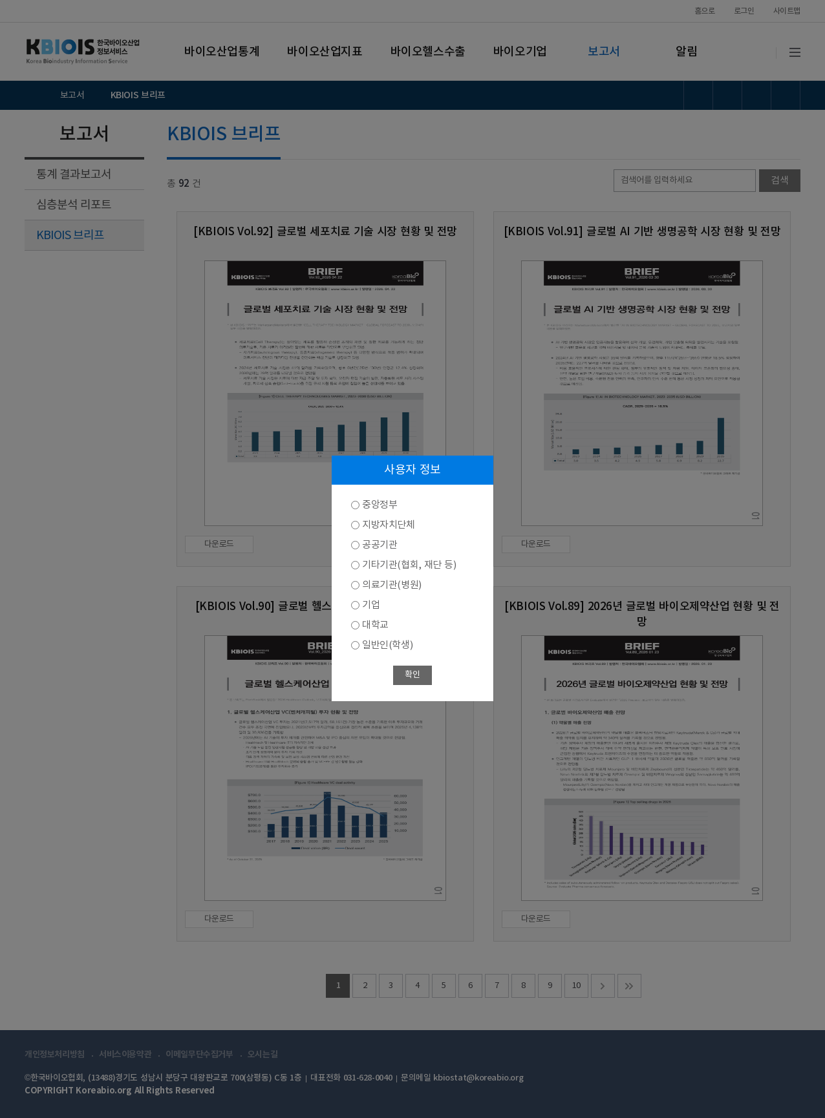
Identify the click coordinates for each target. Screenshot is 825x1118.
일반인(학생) (387, 645)
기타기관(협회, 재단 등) (409, 565)
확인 (412, 675)
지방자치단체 (388, 525)
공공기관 (379, 545)
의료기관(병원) (392, 585)
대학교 (375, 625)
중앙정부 (379, 505)
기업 (371, 605)
